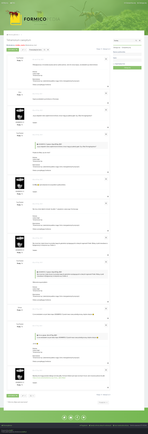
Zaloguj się (116, 47)
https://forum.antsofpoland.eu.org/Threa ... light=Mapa (49, 377)
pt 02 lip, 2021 (37, 94)
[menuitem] (12, 3)
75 (22, 125)
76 (22, 60)
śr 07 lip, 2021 (37, 309)
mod (35, 45)
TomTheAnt (19, 58)
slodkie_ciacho (20, 45)
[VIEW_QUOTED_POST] (52, 144)
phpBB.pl (24, 432)
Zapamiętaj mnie (120, 64)
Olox (19, 92)
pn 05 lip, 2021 (38, 110)
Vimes (20, 307)
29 (22, 310)
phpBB (11, 430)
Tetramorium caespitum (19, 40)
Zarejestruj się (126, 47)
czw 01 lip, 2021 (38, 59)
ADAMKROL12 (20, 122)
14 (22, 95)
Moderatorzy (29, 45)
